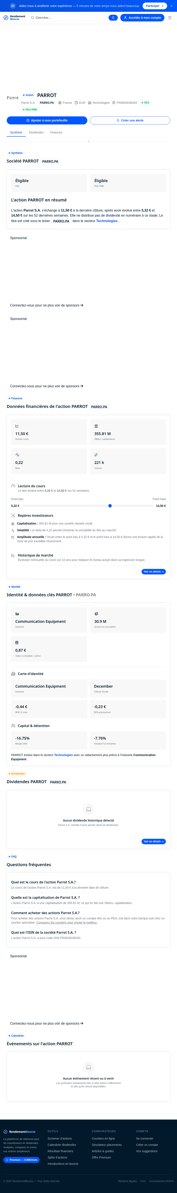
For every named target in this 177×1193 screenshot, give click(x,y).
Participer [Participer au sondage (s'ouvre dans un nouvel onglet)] (155, 6)
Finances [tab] (56, 132)
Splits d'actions (57, 1157)
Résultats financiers (60, 1151)
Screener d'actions (60, 1138)
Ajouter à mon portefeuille (46, 120)
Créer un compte (147, 1144)
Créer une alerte (130, 120)
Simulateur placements (107, 1144)
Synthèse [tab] (16, 132)
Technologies (99, 102)
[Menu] (170, 17)
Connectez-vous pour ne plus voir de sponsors (46, 305)
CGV (143, 1181)
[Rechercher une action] (67, 17)
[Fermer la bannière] (171, 6)
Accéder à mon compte (142, 17)
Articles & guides (103, 1151)
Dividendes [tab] (36, 132)
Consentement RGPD (161, 1181)
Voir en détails (154, 571)
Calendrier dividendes (62, 1144)
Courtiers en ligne (103, 1138)
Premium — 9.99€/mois (21, 1159)
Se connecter (144, 1138)
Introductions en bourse (63, 1163)
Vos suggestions (146, 1151)
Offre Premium (101, 1157)
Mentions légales (127, 1181)
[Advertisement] (88, 55)
